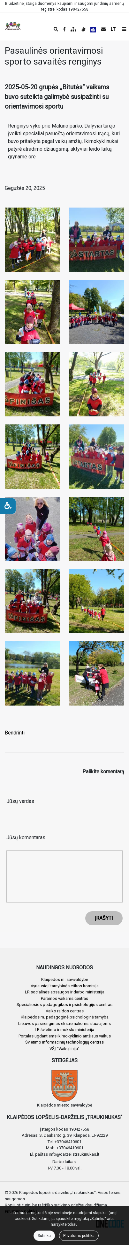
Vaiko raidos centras (65, 1011)
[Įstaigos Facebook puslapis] (64, 29)
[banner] (10, 26)
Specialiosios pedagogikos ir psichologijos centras (64, 1004)
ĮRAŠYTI (104, 918)
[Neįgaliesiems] (8, 506)
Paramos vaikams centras (64, 998)
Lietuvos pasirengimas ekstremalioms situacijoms (64, 1023)
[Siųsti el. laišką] (103, 29)
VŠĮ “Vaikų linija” (64, 1048)
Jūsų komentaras (25, 837)
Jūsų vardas (20, 801)
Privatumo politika (79, 1235)
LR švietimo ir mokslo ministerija (64, 1029)
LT (113, 29)
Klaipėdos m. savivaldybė (64, 979)
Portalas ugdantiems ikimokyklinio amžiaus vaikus (65, 1036)
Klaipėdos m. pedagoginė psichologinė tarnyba (65, 1017)
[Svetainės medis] (73, 29)
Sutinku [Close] (44, 1235)
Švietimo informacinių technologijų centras (64, 1042)
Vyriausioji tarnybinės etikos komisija (65, 985)
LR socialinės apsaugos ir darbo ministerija (64, 992)
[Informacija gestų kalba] (83, 29)
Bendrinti (15, 733)
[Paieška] (56, 29)
